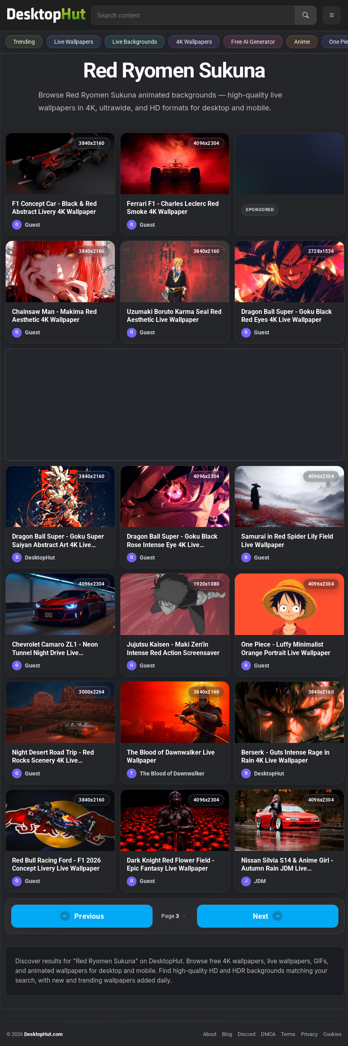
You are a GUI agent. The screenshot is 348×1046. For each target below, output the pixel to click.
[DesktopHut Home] (46, 15)
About (209, 1034)
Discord (246, 1034)
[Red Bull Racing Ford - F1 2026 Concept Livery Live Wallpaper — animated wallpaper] (60, 841)
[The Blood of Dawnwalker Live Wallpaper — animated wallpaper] (175, 733)
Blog (227, 1034)
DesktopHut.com (43, 1034)
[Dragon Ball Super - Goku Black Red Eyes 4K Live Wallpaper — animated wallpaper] (289, 292)
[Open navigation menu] (331, 15)
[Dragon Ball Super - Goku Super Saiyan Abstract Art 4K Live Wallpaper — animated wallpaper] (60, 517)
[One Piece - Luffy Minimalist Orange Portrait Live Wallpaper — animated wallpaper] (289, 625)
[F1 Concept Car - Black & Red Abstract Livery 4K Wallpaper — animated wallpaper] (60, 184)
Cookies (332, 1034)
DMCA (268, 1034)
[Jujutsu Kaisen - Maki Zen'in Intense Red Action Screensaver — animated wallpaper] (175, 625)
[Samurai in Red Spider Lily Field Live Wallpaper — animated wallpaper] (289, 517)
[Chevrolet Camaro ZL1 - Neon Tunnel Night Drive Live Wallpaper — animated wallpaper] (60, 625)
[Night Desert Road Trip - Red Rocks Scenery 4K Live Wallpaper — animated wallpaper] (60, 733)
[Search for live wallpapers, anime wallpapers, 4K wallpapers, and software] (193, 15)
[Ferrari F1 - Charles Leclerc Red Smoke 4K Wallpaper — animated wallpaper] (175, 184)
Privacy (309, 1034)
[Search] (305, 15)
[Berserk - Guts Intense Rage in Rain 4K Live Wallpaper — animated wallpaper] (289, 733)
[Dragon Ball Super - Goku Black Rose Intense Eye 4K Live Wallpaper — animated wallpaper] (175, 517)
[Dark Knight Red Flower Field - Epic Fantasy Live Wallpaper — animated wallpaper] (175, 841)
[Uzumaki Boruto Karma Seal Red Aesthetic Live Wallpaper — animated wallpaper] (175, 292)
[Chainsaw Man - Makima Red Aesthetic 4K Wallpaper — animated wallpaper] (60, 292)
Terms (288, 1034)
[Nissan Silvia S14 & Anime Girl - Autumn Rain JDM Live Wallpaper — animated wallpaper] (289, 841)
